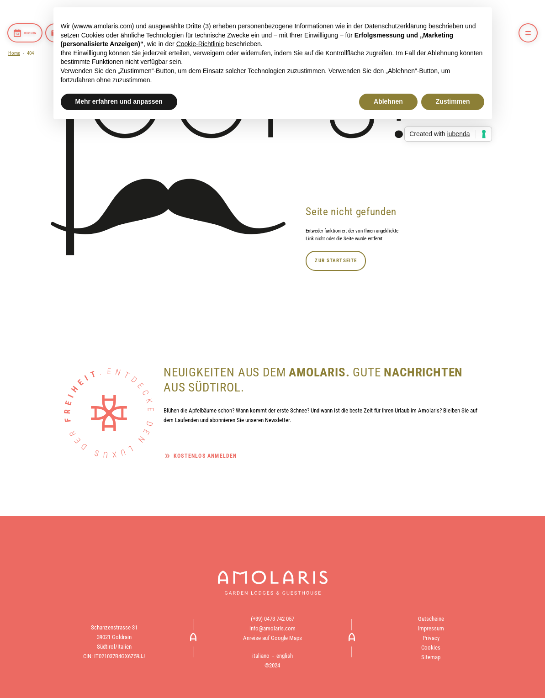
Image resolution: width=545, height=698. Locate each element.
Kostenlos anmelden (205, 456)
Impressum (431, 628)
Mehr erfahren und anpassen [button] (119, 101)
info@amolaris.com (272, 628)
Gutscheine (431, 618)
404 (30, 53)
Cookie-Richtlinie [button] (200, 44)
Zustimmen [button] (453, 101)
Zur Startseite (336, 260)
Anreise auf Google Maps (272, 638)
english (284, 655)
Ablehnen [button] (388, 101)
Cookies (430, 647)
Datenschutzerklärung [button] (396, 26)
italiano (261, 655)
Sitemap (430, 657)
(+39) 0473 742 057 (272, 618)
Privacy (431, 638)
